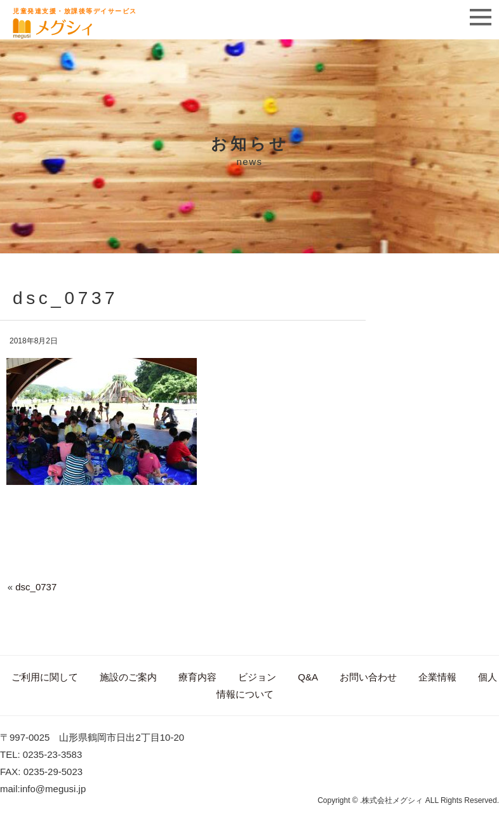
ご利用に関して (44, 677)
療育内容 (197, 677)
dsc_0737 (36, 586)
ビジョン (257, 677)
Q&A (308, 677)
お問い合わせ (368, 677)
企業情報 (437, 677)
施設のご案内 (128, 677)
